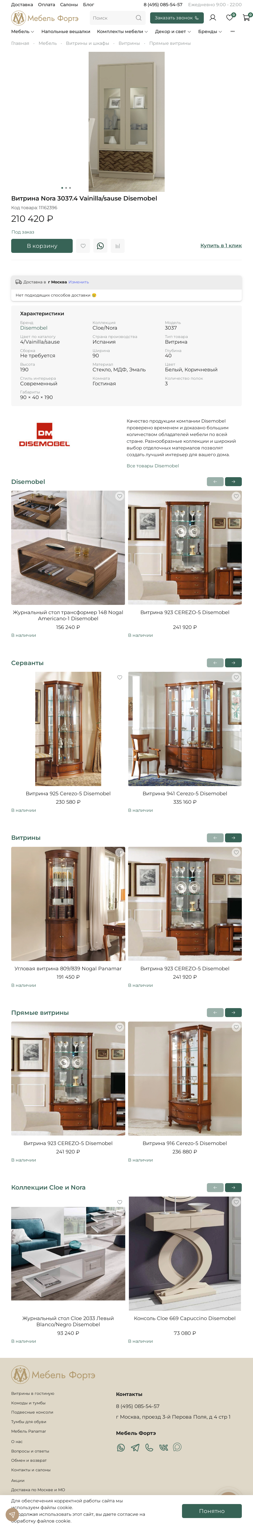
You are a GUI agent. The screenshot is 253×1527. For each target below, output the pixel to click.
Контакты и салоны (31, 1469)
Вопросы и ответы (30, 1451)
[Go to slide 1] (62, 188)
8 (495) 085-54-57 (163, 4)
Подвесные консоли (32, 1412)
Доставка (22, 4)
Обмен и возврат (29, 1460)
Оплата (46, 4)
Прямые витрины (170, 43)
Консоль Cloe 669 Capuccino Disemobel (185, 1318)
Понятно (212, 1511)
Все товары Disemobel (153, 465)
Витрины (129, 43)
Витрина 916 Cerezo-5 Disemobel (185, 1143)
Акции (18, 1480)
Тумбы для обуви (28, 1421)
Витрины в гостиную (32, 1393)
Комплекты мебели (122, 31)
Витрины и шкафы (87, 43)
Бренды (210, 31)
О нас (17, 1441)
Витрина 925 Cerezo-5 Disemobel (68, 794)
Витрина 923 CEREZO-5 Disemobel (185, 612)
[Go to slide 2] (66, 188)
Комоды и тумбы (28, 1402)
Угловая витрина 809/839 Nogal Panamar (68, 968)
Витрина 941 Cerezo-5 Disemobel (185, 794)
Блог (88, 4)
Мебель (23, 31)
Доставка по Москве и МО (38, 1489)
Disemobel (34, 328)
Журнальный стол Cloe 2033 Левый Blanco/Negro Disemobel (68, 1321)
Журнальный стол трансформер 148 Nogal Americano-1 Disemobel (68, 615)
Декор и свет (173, 31)
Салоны (69, 4)
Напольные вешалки (65, 31)
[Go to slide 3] (70, 188)
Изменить (78, 282)
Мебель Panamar (28, 1431)
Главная (20, 43)
